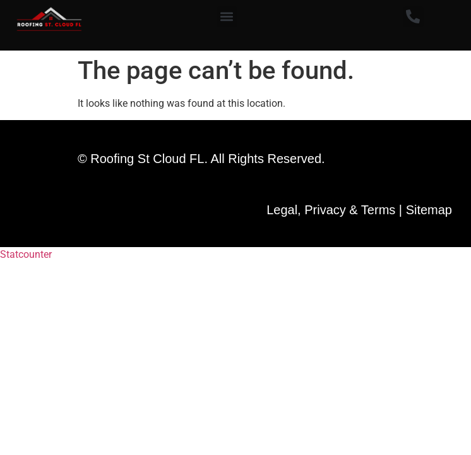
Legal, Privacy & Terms (330, 210)
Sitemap (429, 210)
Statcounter (26, 254)
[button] (227, 16)
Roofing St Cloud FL (147, 159)
